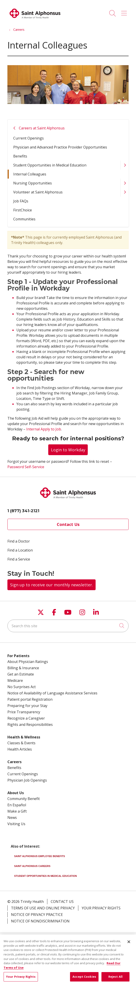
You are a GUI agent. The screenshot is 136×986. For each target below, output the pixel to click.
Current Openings (28, 138)
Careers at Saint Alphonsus (42, 128)
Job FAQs (20, 201)
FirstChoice (22, 210)
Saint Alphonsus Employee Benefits (39, 856)
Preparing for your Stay (27, 705)
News (12, 817)
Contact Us (68, 524)
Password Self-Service (25, 466)
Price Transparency (23, 711)
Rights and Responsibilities (30, 724)
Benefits (20, 156)
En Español (16, 804)
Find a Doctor (18, 541)
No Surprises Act (21, 686)
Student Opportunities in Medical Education (49, 165)
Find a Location (20, 550)
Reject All (115, 980)
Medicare (15, 680)
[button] (125, 12)
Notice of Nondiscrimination (40, 921)
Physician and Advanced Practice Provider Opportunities (60, 147)
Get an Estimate (20, 674)
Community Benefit (23, 798)
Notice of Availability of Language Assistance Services (52, 693)
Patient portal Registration (30, 699)
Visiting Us (16, 823)
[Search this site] (68, 626)
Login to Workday (68, 449)
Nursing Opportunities (32, 183)
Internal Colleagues (29, 174)
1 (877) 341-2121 (23, 510)
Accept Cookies (84, 980)
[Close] (129, 945)
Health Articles (19, 749)
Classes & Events (21, 742)
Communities (24, 219)
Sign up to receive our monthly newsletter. (51, 584)
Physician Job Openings (27, 780)
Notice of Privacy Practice (37, 914)
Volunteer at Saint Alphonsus (38, 192)
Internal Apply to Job (43, 429)
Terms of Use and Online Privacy (43, 908)
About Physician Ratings (27, 661)
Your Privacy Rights (101, 908)
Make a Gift (17, 811)
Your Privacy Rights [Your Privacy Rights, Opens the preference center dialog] (20, 980)
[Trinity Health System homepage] (35, 20)
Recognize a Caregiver (26, 718)
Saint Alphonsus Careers (32, 866)
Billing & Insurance (23, 667)
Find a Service (18, 559)
